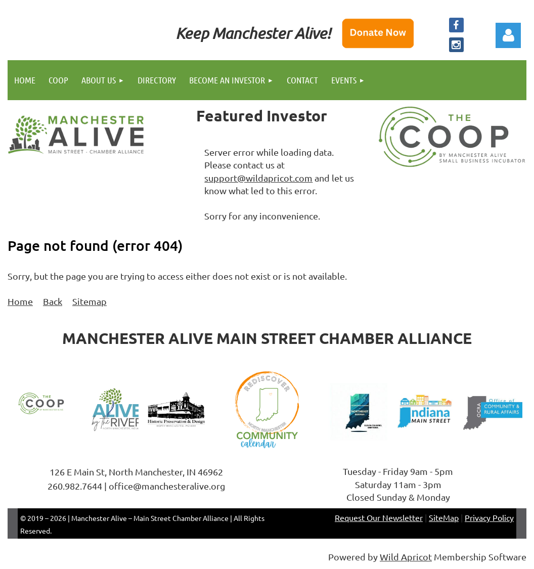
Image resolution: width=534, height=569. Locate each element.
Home (20, 301)
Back (52, 301)
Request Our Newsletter (379, 517)
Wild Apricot (406, 556)
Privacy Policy (489, 517)
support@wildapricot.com (258, 177)
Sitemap (89, 301)
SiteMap (444, 517)
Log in (508, 35)
